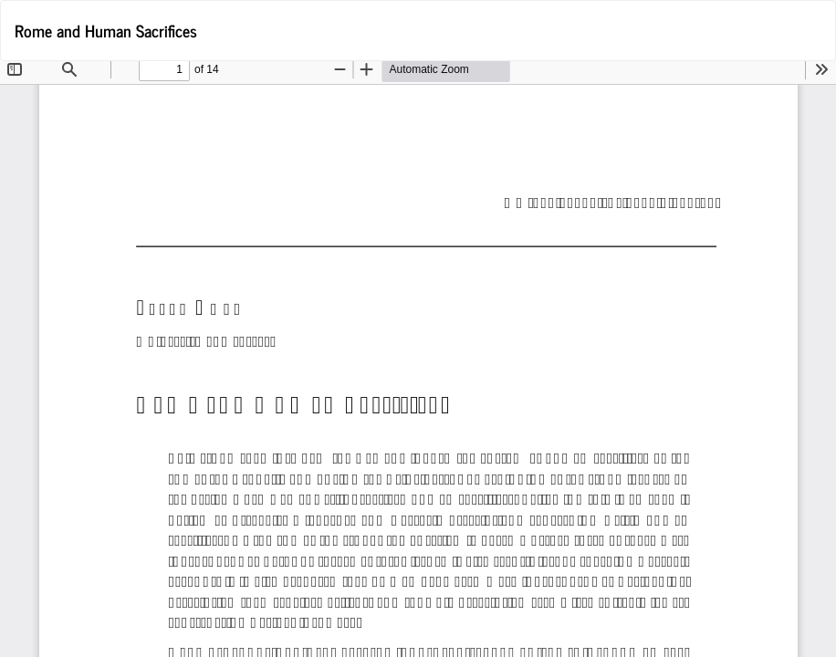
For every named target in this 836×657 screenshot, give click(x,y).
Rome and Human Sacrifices (106, 30)
